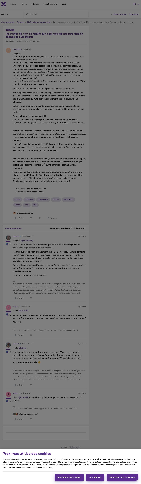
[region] (70, 466)
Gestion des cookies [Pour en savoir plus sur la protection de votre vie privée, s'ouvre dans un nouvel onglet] (44, 467)
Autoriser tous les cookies (123, 478)
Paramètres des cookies (69, 478)
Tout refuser (95, 478)
